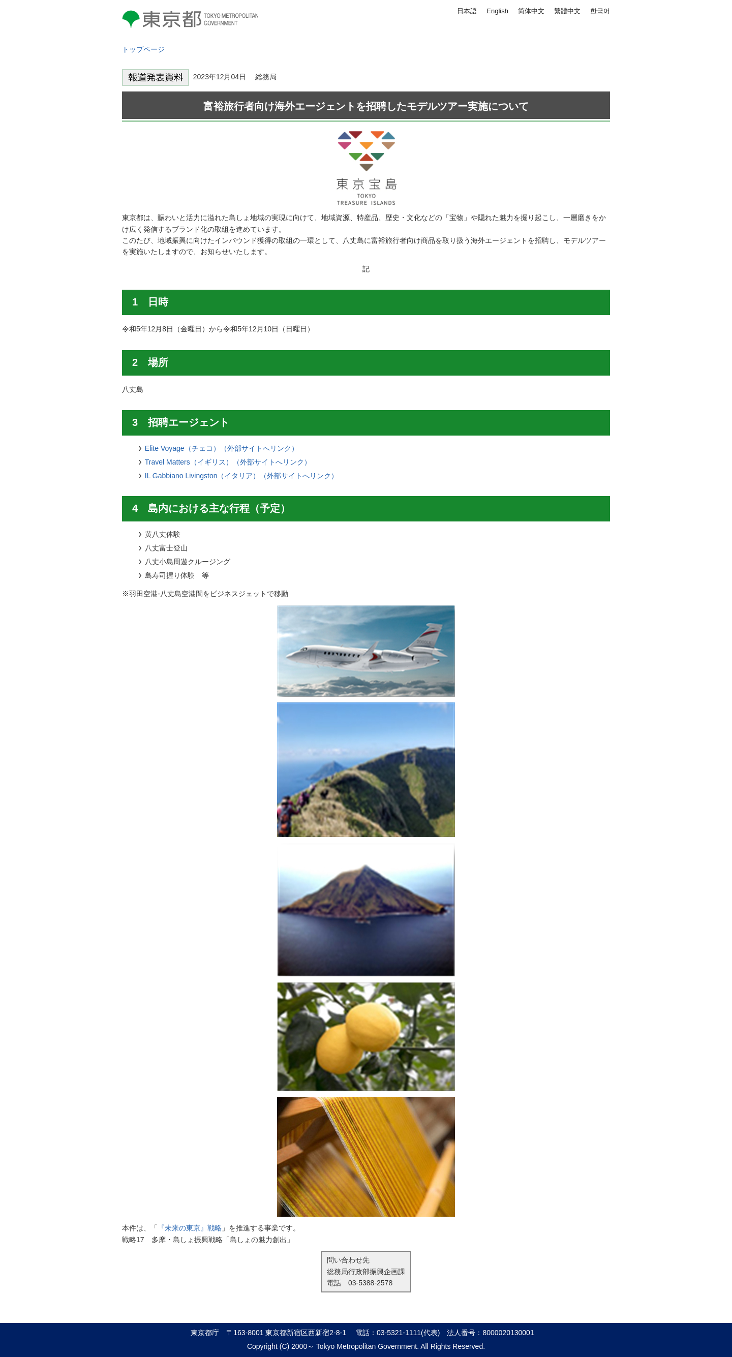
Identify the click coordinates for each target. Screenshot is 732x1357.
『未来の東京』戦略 (190, 1228)
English (497, 11)
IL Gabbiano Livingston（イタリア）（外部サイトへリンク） (242, 476)
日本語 (467, 11)
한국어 (600, 11)
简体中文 (531, 11)
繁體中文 (567, 11)
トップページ (143, 49)
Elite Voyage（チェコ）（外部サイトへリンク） (221, 448)
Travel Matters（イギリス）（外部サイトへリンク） (228, 462)
